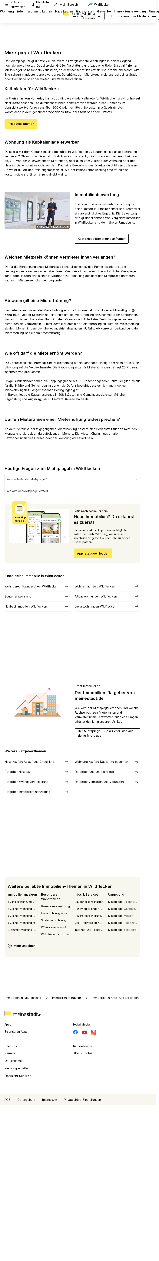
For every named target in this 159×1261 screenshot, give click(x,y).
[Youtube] (84, 1032)
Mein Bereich (65, 4)
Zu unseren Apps (16, 1031)
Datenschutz (26, 1100)
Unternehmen (14, 1061)
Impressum (49, 1100)
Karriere (10, 1053)
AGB (8, 1100)
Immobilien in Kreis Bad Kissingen (111, 997)
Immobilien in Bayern (63, 997)
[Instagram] (94, 1032)
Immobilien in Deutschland (23, 998)
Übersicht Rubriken (18, 1076)
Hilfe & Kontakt (83, 1053)
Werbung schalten (17, 1068)
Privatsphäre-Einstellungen (82, 1100)
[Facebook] (75, 1032)
